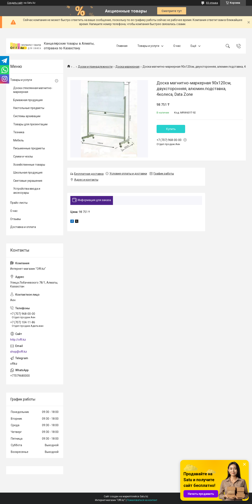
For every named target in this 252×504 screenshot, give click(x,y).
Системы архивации (26, 116)
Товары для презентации (30, 124)
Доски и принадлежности (95, 66)
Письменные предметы (29, 148)
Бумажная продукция (28, 100)
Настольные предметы (28, 108)
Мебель (18, 140)
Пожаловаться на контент (142, 500)
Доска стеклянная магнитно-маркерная (32, 90)
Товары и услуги (148, 45)
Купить (171, 129)
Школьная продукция (27, 172)
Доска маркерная (127, 66)
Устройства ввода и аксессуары (26, 190)
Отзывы (15, 219)
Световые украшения (27, 180)
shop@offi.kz (18, 351)
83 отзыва (212, 2)
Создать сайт (15, 2)
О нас (177, 45)
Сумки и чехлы (23, 156)
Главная (122, 45)
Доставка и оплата (23, 227)
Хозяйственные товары (29, 164)
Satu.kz (144, 496)
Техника (18, 132)
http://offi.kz (18, 339)
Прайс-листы (19, 202)
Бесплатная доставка (89, 173)
